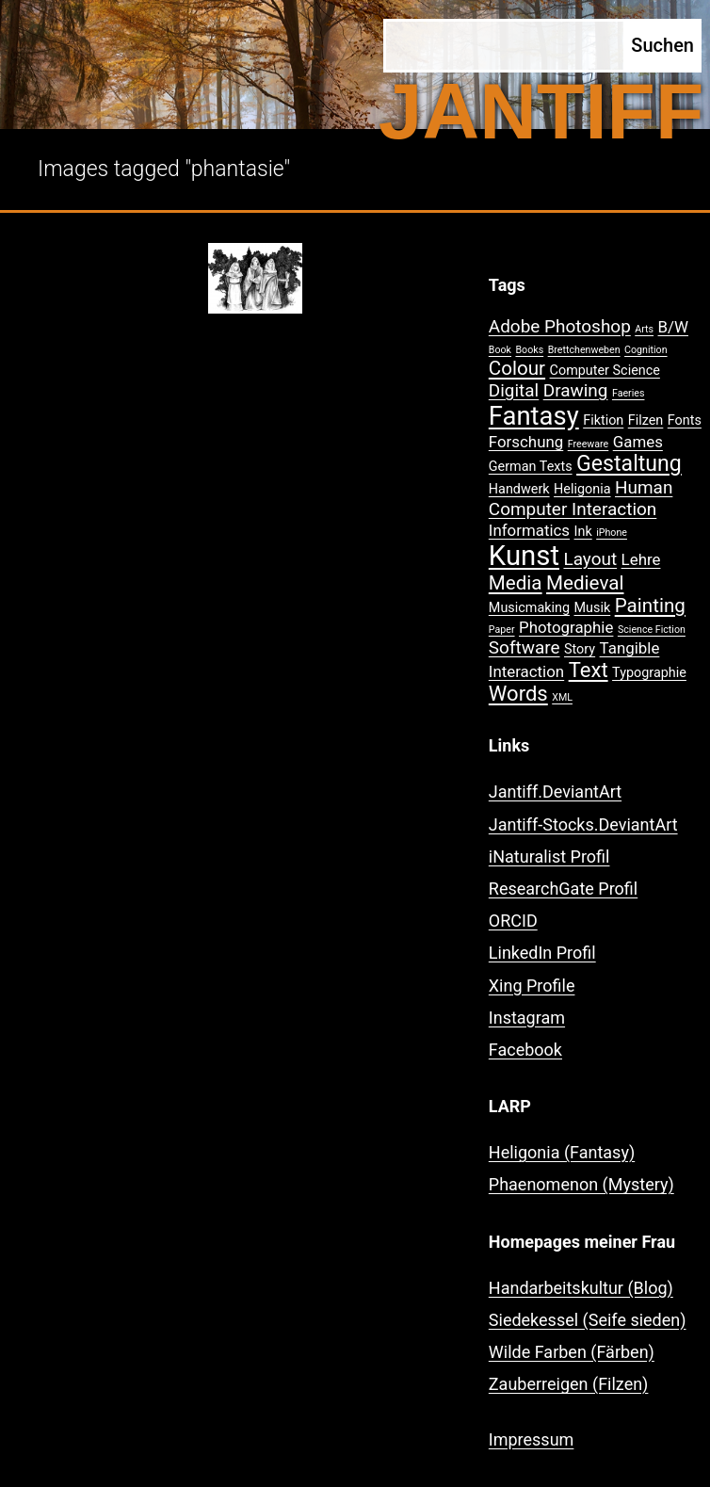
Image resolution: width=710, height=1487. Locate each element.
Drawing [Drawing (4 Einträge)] (575, 390)
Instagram (527, 1017)
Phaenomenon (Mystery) (581, 1184)
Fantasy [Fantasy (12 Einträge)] (534, 416)
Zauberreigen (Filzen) (569, 1384)
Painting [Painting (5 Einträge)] (650, 605)
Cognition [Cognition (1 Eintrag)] (646, 350)
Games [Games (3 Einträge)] (638, 441)
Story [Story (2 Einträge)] (579, 649)
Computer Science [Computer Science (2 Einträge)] (605, 371)
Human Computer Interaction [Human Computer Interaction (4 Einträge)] (581, 498)
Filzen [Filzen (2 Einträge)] (646, 420)
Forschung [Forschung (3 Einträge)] (526, 441)
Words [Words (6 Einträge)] (518, 693)
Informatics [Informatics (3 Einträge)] (529, 530)
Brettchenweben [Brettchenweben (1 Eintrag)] (584, 350)
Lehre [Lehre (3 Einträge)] (641, 559)
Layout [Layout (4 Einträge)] (590, 559)
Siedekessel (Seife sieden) (587, 1320)
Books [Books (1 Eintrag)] (529, 350)
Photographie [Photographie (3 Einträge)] (566, 627)
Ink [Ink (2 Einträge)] (583, 532)
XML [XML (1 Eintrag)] (562, 697)
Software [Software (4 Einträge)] (524, 647)
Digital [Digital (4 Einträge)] (514, 390)
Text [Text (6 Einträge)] (588, 670)
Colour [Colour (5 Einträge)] (517, 368)
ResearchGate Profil (563, 888)
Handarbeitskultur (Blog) (581, 1288)
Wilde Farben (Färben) (571, 1352)
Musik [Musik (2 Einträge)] (592, 608)
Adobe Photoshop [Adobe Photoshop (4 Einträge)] (560, 326)
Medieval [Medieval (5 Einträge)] (584, 583)
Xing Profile (532, 985)
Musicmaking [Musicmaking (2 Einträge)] (529, 608)
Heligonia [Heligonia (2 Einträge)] (582, 489)
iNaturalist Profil (549, 856)
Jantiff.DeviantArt (555, 791)
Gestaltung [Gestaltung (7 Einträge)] (629, 464)
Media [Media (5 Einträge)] (515, 583)
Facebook (525, 1049)
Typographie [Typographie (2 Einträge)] (649, 673)
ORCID (513, 920)
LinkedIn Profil (542, 952)
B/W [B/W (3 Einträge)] (673, 326)
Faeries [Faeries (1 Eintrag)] (628, 393)
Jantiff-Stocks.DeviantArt (583, 824)
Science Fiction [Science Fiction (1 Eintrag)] (652, 629)
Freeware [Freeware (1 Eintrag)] (588, 444)
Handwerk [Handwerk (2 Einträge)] (519, 489)
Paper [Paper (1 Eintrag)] (502, 629)
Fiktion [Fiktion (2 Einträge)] (603, 420)
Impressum (531, 1439)
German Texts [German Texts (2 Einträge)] (531, 467)
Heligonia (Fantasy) (562, 1152)
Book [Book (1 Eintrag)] (500, 350)
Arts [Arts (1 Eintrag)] (644, 329)
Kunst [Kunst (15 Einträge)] (524, 556)
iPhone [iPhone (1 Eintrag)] (611, 532)
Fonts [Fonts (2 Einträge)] (685, 420)
